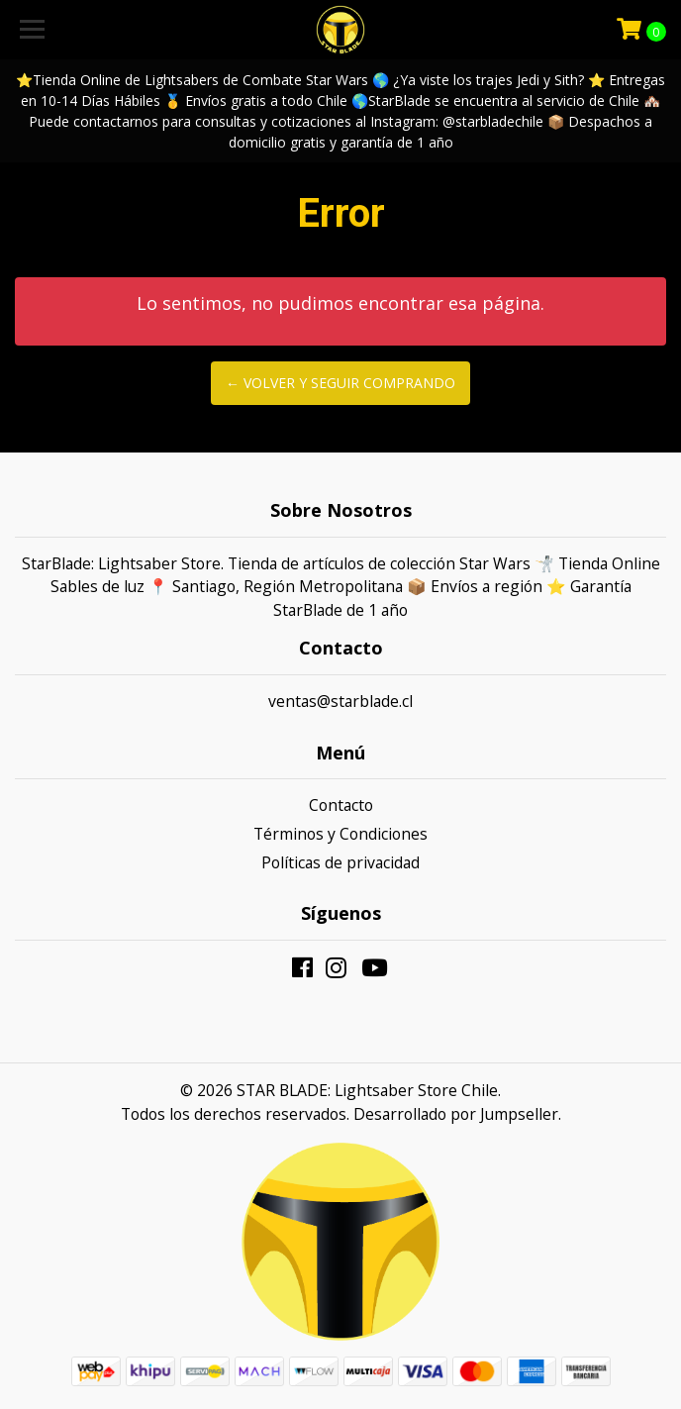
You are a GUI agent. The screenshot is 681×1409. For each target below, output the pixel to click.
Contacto (341, 805)
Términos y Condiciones (340, 834)
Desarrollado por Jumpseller (455, 1114)
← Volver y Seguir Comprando (340, 382)
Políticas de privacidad (340, 862)
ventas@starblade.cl (340, 701)
